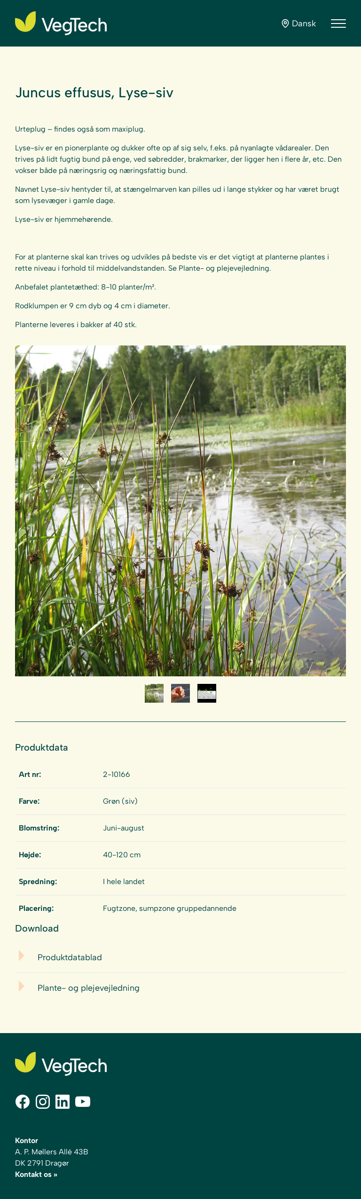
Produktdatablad (70, 957)
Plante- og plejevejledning (89, 988)
